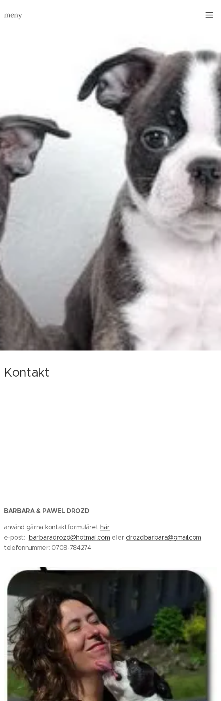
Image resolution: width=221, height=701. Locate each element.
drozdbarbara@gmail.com (163, 537)
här (105, 527)
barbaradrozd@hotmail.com (69, 537)
